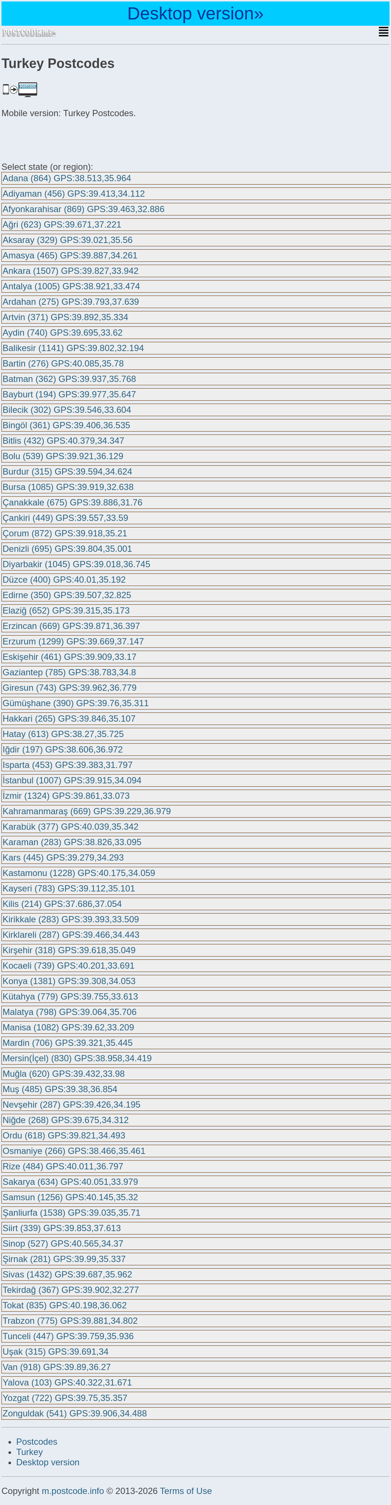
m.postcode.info (73, 1491)
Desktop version (47, 1462)
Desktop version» (195, 13)
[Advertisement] (60, 139)
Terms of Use (186, 1491)
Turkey (29, 1452)
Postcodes (36, 1442)
